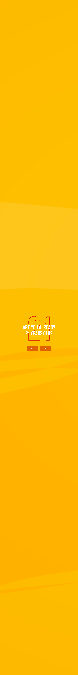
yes (32, 348)
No (45, 348)
